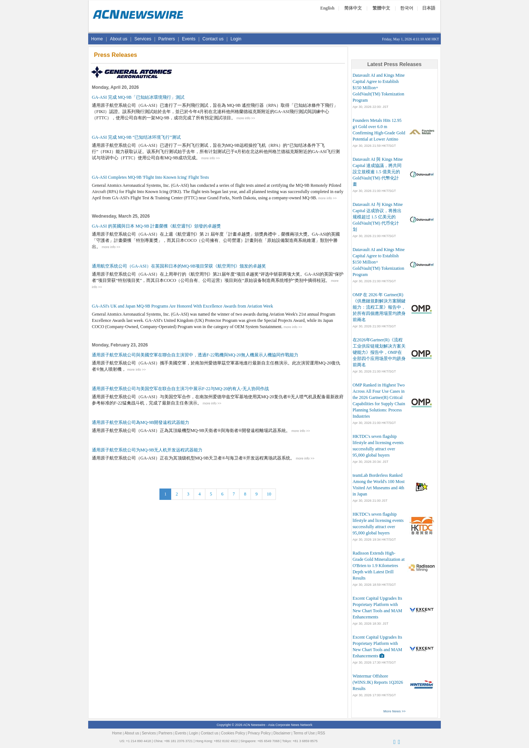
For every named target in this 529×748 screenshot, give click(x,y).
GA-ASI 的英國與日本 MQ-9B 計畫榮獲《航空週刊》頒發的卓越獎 (156, 226)
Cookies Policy (233, 733)
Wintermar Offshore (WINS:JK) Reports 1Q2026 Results (378, 682)
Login (236, 38)
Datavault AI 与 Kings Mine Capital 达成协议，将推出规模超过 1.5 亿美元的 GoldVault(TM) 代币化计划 (378, 217)
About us (118, 38)
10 (269, 494)
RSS (321, 733)
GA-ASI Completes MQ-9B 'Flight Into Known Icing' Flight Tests (150, 177)
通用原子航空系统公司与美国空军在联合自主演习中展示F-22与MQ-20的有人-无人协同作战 (180, 388)
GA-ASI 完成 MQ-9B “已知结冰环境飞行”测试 (136, 137)
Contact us (212, 38)
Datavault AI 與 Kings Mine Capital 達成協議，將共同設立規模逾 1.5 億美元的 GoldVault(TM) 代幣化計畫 (378, 172)
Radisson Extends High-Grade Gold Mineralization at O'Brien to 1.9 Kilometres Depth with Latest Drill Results (379, 566)
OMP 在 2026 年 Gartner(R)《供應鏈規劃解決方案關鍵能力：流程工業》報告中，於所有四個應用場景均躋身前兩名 (379, 307)
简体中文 (353, 8)
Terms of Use (304, 733)
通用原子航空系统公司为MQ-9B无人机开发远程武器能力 (147, 450)
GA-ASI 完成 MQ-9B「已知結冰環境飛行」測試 (138, 97)
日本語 (428, 8)
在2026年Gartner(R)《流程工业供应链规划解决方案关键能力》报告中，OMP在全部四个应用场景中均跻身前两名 (379, 352)
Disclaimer (282, 733)
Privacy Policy (259, 733)
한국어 (406, 8)
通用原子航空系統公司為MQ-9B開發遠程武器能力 (140, 422)
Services (142, 38)
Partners (166, 38)
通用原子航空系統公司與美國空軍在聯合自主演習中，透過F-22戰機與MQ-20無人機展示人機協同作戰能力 (195, 354)
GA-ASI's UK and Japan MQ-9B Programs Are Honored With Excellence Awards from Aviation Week (182, 306)
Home (97, 38)
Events (188, 38)
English (327, 8)
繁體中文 (381, 8)
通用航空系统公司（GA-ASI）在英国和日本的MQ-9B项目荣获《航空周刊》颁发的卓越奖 (179, 266)
